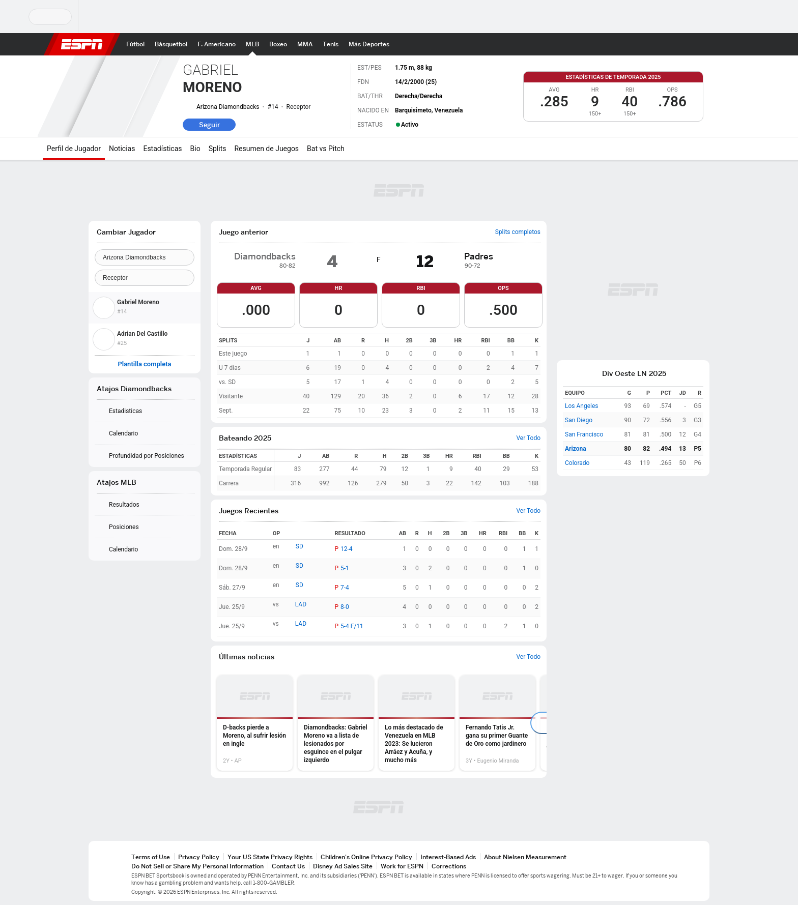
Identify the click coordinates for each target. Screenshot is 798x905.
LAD (300, 604)
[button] (723, 44)
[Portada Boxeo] (278, 44)
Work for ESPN (402, 866)
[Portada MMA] (304, 44)
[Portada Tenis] (330, 44)
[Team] (144, 257)
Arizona (575, 448)
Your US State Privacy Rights (269, 857)
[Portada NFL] (216, 44)
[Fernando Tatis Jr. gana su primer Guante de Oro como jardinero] (497, 723)
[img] (406, 261)
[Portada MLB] (252, 44)
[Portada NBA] (171, 44)
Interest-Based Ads (448, 857)
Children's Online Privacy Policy (366, 857)
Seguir (209, 124)
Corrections (449, 866)
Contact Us (288, 866)
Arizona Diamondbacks (228, 106)
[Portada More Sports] (369, 44)
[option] (255, 723)
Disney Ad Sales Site (343, 866)
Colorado (577, 462)
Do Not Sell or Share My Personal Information (197, 866)
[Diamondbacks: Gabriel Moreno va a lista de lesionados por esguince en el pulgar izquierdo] (336, 723)
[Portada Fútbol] (135, 44)
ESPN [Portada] (82, 44)
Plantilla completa (144, 364)
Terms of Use (150, 857)
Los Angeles (581, 406)
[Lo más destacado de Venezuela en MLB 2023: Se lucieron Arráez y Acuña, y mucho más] (416, 723)
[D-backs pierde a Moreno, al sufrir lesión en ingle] (255, 723)
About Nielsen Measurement (525, 857)
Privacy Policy (198, 857)
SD (299, 546)
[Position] (144, 277)
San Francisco (584, 434)
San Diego (578, 420)
